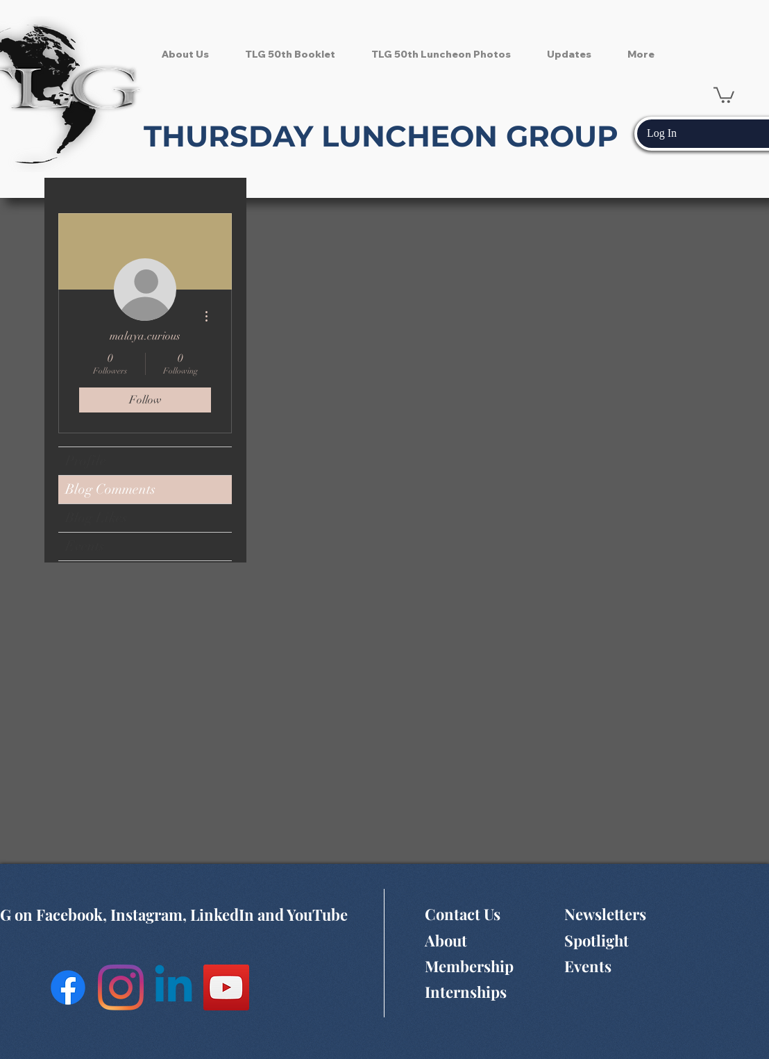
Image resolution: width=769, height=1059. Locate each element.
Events (84, 546)
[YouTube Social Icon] (226, 987)
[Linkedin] (173, 987)
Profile (85, 460)
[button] (723, 94)
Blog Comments (110, 489)
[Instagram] (121, 987)
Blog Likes (96, 517)
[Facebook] (68, 987)
